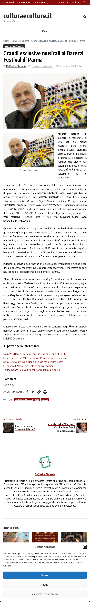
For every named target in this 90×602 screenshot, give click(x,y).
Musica (45, 399)
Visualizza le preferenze (45, 594)
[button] (85, 547)
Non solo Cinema (20, 40)
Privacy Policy (41, 2)
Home (6, 40)
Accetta (45, 575)
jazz (37, 399)
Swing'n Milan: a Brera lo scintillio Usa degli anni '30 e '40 (34, 354)
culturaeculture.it (27, 15)
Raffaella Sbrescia (16, 66)
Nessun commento (42, 66)
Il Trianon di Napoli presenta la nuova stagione (29, 366)
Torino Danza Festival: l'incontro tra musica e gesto (31, 369)
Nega (45, 584)
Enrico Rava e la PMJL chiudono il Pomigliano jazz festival (34, 358)
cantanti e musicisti (24, 399)
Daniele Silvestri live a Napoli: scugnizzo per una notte (33, 361)
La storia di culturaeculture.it (17, 2)
